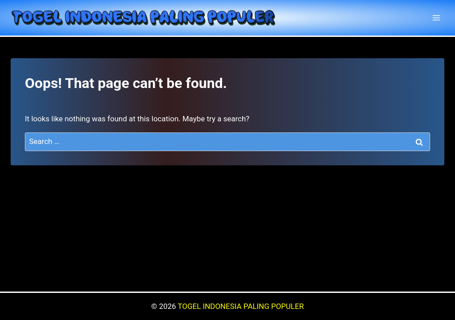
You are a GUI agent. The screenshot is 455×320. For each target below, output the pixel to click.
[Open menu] (436, 17)
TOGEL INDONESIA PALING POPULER (241, 306)
